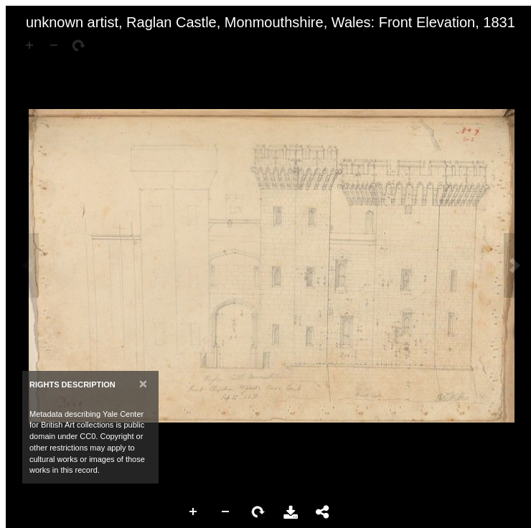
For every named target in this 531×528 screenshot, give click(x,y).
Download (290, 512)
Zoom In (194, 512)
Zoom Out (226, 512)
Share (323, 512)
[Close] (143, 383)
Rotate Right (258, 512)
